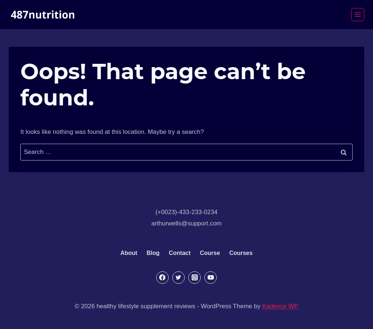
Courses (240, 253)
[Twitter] (178, 277)
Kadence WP (280, 306)
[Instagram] (194, 277)
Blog (153, 253)
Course (210, 253)
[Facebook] (162, 277)
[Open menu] (357, 14)
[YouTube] (210, 277)
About (129, 253)
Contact (180, 253)
